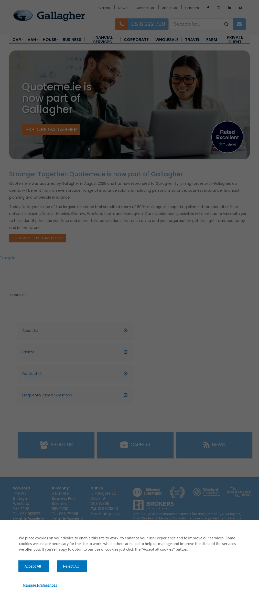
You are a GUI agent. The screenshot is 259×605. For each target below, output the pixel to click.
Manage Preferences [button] (40, 585)
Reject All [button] (71, 566)
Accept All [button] (33, 566)
